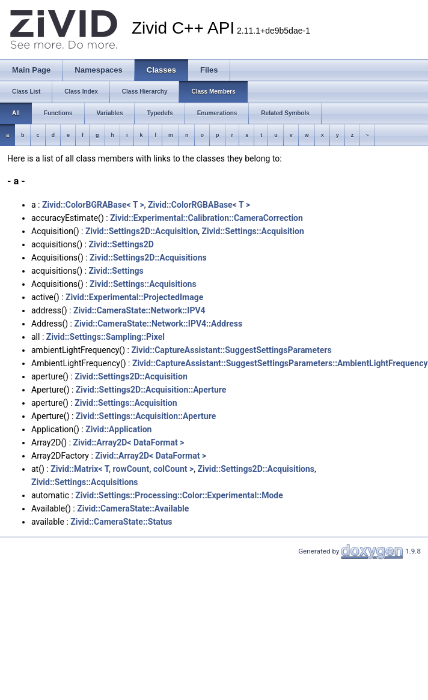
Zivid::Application (118, 429)
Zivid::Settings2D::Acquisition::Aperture (151, 389)
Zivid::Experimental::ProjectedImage (134, 297)
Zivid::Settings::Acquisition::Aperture (146, 416)
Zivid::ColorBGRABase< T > (93, 205)
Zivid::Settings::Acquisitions (143, 284)
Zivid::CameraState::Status (121, 522)
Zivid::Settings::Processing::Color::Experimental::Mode (179, 495)
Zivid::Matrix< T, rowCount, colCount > (122, 469)
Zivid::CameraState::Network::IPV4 (139, 310)
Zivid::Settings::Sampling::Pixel (105, 337)
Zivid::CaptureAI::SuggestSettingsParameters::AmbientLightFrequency (280, 363)
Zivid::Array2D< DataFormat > (129, 442)
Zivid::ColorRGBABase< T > (199, 205)
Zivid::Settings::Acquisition (253, 231)
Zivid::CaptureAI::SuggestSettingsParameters (231, 350)
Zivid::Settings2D (121, 244)
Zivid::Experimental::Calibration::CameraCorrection (206, 218)
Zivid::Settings (116, 271)
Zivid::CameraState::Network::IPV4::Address (158, 323)
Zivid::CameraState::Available (133, 508)
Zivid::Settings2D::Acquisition (141, 231)
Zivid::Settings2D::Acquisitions (148, 257)
